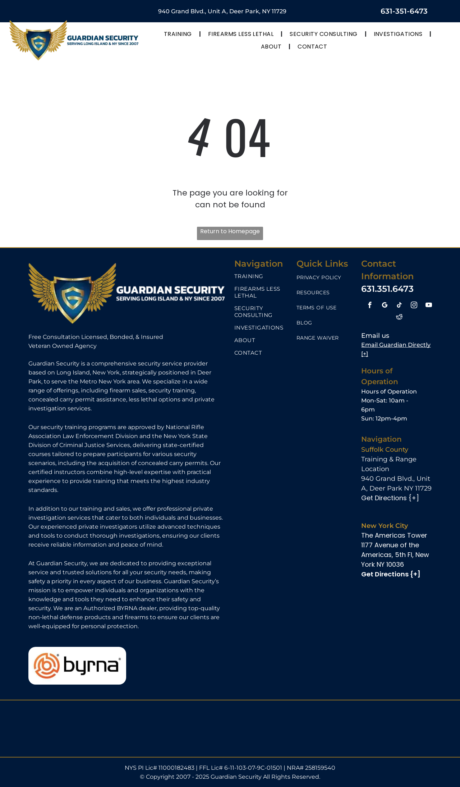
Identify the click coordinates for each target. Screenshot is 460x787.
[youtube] (428, 306)
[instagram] (414, 306)
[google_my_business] (384, 306)
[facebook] (369, 306)
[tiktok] (399, 306)
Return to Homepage (230, 231)
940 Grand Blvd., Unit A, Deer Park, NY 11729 (222, 11)
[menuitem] (179, 34)
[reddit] (399, 317)
